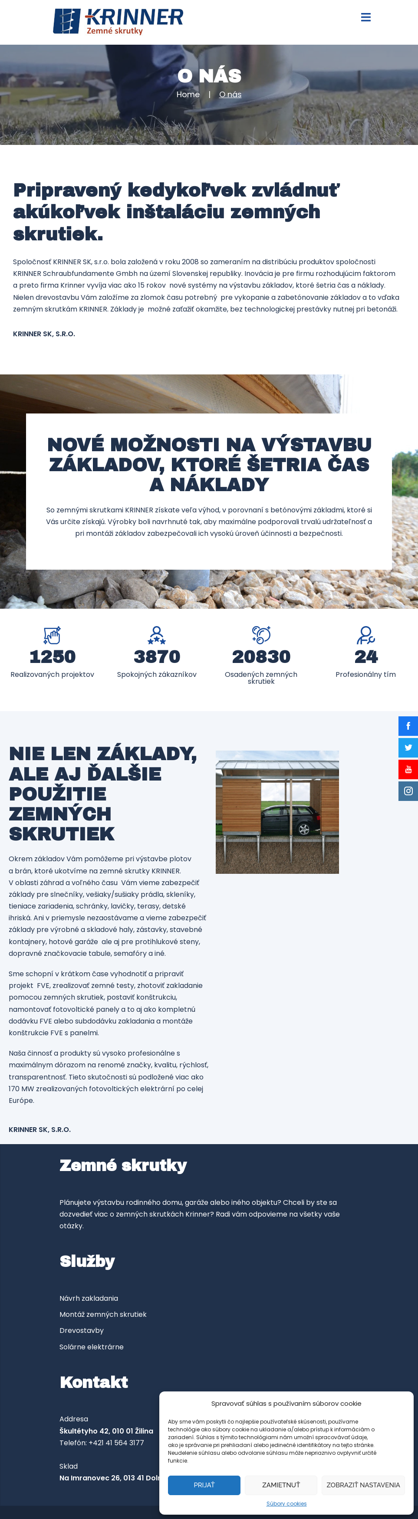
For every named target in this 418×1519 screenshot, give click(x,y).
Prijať (204, 1485)
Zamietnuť (281, 1485)
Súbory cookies (287, 1503)
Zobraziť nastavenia (363, 1485)
